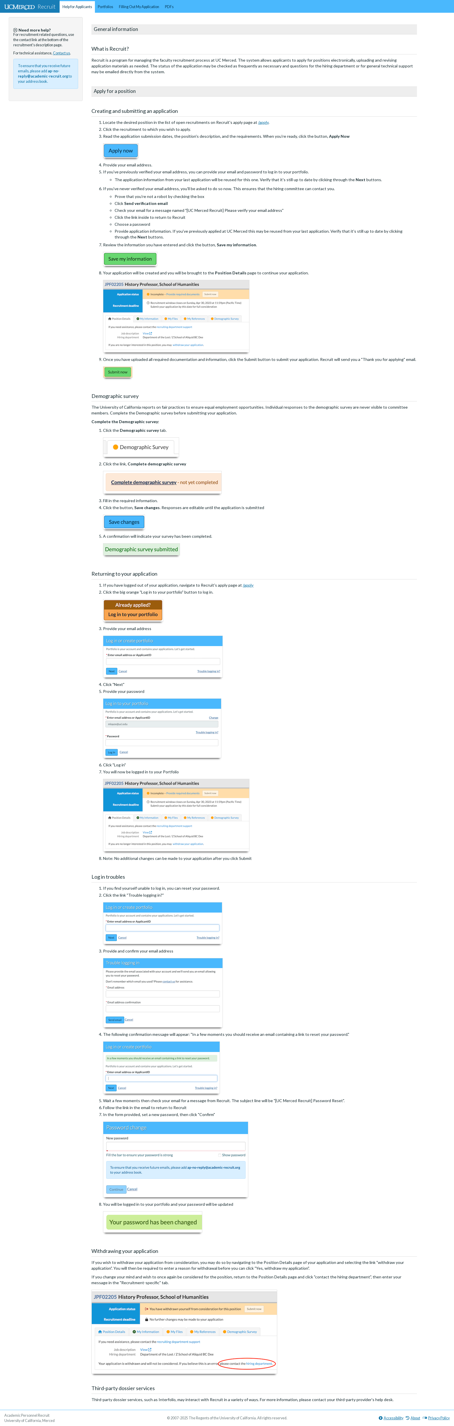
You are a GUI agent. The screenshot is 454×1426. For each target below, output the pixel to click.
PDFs (169, 7)
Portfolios (105, 7)
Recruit (30, 6)
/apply (263, 122)
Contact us (61, 53)
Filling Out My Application (139, 7)
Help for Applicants (77, 7)
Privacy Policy (436, 1418)
